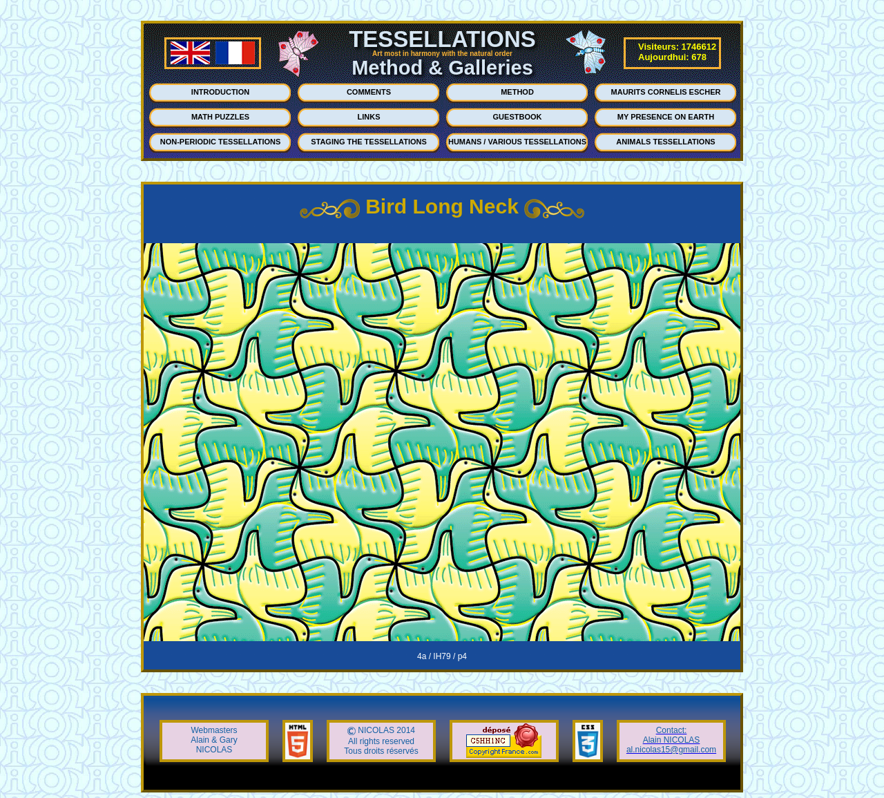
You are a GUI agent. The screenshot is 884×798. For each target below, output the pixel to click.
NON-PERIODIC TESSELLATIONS (220, 141)
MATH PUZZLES (220, 117)
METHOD (517, 92)
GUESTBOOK (517, 117)
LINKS (369, 117)
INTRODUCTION (220, 92)
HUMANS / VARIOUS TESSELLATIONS (517, 141)
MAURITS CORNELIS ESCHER (666, 92)
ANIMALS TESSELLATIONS (665, 141)
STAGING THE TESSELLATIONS (369, 141)
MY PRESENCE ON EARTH (665, 117)
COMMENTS (369, 92)
